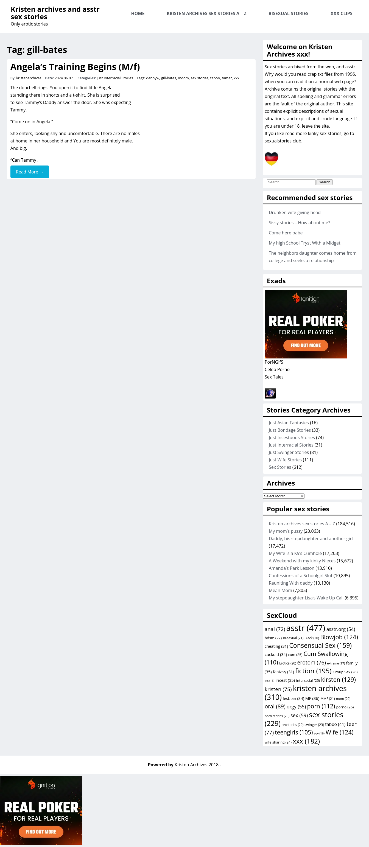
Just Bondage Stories (290, 430)
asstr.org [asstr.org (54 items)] (340, 629)
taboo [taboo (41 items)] (335, 724)
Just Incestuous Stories (292, 437)
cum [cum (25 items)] (295, 654)
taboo (215, 77)
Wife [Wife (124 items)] (339, 732)
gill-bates (168, 77)
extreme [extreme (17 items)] (336, 663)
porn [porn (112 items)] (321, 706)
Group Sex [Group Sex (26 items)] (345, 671)
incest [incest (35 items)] (285, 680)
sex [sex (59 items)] (299, 715)
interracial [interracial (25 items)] (308, 680)
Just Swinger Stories (289, 452)
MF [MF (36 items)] (312, 698)
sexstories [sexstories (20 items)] (292, 724)
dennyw (152, 77)
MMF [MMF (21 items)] (327, 698)
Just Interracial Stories (115, 77)
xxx (236, 77)
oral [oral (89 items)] (275, 706)
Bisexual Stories (288, 13)
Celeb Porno (277, 369)
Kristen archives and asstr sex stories (55, 12)
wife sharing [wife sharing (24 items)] (278, 742)
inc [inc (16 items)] (270, 681)
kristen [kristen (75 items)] (278, 689)
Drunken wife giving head (295, 212)
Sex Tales (274, 377)
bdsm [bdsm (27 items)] (273, 637)
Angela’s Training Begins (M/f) (75, 66)
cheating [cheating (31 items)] (276, 646)
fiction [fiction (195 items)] (313, 670)
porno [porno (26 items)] (345, 707)
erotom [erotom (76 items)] (311, 662)
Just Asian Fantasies (289, 423)
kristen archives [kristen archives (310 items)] (306, 692)
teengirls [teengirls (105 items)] (294, 732)
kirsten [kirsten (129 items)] (338, 679)
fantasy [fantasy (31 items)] (283, 671)
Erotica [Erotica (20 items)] (287, 663)
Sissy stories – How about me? (299, 223)
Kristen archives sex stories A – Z (206, 13)
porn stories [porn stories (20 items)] (277, 716)
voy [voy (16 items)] (319, 733)
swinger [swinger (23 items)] (314, 724)
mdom (183, 77)
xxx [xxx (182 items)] (306, 740)
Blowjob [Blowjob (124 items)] (339, 637)
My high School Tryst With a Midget (304, 243)
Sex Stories (280, 467)
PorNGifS (274, 362)
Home (138, 13)
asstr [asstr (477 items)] (305, 627)
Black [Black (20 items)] (311, 638)
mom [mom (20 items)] (343, 698)
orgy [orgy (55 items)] (296, 706)
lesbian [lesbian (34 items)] (293, 698)
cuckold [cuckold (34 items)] (276, 654)
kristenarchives (28, 77)
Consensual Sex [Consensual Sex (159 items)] (320, 645)
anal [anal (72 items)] (275, 629)
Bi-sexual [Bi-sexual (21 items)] (293, 638)
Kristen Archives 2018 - (198, 765)
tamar (227, 77)
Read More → (30, 172)
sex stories (199, 77)
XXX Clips (342, 13)
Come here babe (286, 233)
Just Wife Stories (285, 460)
